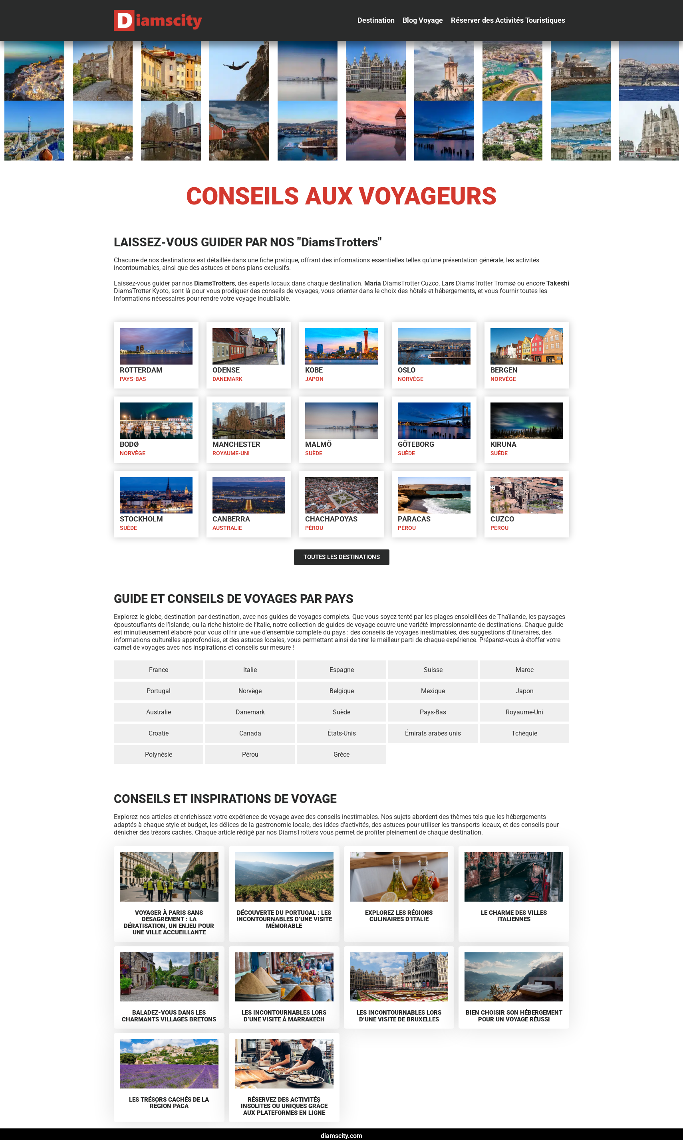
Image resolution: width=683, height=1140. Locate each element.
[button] (376, 20)
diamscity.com (341, 1136)
